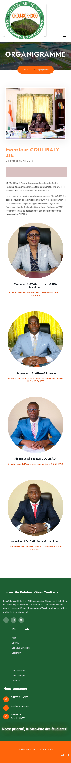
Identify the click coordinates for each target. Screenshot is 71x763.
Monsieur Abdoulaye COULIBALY (35, 459)
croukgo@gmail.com (20, 706)
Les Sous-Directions (21, 648)
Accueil (25, 70)
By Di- (65, 755)
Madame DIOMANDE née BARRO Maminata (35, 285)
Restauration (19, 670)
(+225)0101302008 (19, 697)
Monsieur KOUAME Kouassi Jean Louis (35, 541)
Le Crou (33, 70)
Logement (16, 653)
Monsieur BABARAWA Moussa (35, 373)
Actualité (17, 680)
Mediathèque (19, 675)
